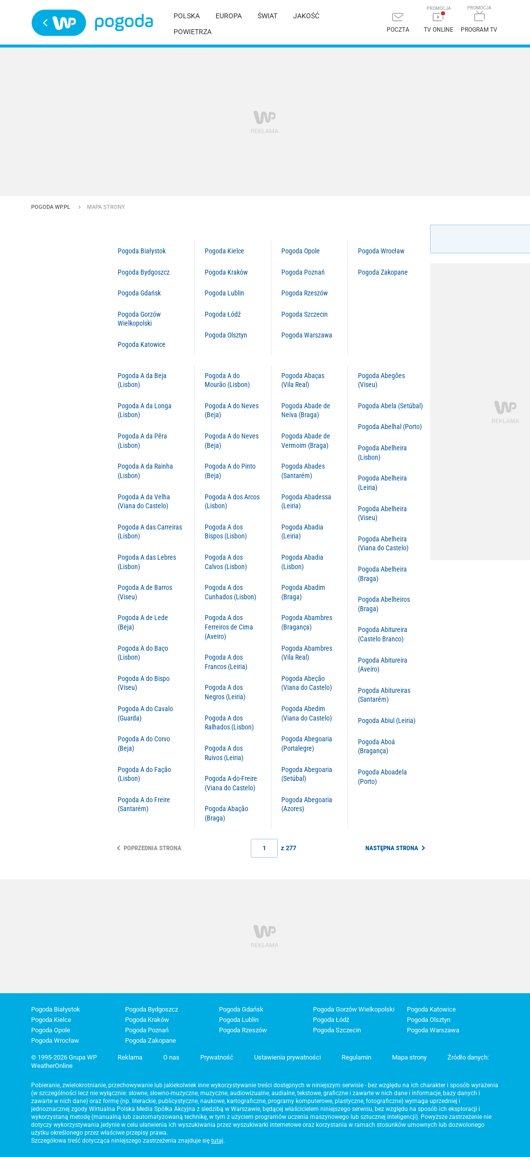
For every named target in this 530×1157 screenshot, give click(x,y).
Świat (267, 16)
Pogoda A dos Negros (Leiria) (225, 692)
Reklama (130, 1057)
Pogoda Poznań (303, 272)
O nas (171, 1057)
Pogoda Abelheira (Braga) (382, 573)
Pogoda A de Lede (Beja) (143, 622)
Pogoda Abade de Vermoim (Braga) (305, 440)
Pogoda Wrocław (381, 251)
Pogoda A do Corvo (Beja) (144, 743)
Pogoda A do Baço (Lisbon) (143, 653)
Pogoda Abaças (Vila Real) (302, 380)
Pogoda (124, 22)
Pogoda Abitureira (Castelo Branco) (382, 634)
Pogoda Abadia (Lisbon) (302, 562)
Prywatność (216, 1057)
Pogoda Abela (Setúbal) (390, 406)
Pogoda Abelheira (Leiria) (382, 482)
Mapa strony (409, 1057)
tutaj (217, 1140)
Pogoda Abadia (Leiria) (302, 531)
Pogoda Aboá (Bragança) (376, 746)
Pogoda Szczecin (304, 314)
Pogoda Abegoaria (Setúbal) (306, 774)
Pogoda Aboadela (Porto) (382, 776)
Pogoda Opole (300, 251)
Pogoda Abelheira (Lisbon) (382, 452)
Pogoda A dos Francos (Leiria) (226, 662)
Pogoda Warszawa (306, 335)
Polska (187, 16)
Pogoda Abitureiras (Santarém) (384, 695)
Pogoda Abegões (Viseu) (381, 380)
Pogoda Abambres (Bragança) (306, 622)
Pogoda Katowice (142, 344)
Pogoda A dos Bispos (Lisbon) (226, 531)
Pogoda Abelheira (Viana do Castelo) (383, 543)
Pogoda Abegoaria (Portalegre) (306, 743)
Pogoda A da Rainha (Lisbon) (145, 471)
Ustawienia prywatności (287, 1057)
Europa (229, 16)
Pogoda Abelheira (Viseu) (382, 513)
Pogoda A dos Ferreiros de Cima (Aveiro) (229, 627)
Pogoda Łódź (223, 314)
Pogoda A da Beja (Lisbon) (142, 380)
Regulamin (356, 1057)
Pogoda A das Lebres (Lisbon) (147, 562)
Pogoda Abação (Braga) (226, 813)
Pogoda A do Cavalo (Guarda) (145, 713)
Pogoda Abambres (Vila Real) (306, 653)
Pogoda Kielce (224, 251)
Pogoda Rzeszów (304, 293)
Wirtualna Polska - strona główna (59, 22)
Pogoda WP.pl (51, 207)
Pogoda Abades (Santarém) (303, 471)
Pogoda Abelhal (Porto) (390, 427)
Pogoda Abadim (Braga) (303, 592)
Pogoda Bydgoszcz (144, 272)
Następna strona (391, 848)
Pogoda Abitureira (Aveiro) (382, 665)
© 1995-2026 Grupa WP (64, 1057)
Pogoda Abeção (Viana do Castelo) (306, 683)
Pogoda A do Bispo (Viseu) (144, 683)
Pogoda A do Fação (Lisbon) (144, 774)
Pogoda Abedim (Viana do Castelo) (306, 713)
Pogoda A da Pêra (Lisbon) (142, 440)
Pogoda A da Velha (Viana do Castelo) (144, 501)
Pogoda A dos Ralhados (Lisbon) (229, 722)
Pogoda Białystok (142, 251)
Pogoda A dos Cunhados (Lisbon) (230, 592)
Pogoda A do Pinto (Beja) (230, 471)
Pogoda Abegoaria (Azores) (306, 804)
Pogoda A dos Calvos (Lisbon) (226, 562)
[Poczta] (398, 23)
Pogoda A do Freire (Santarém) (144, 804)
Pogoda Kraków (226, 272)
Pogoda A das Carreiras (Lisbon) (150, 531)
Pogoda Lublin (224, 293)
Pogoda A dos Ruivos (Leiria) (224, 753)
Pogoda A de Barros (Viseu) (145, 592)
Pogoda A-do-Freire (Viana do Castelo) (231, 783)
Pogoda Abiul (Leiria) (386, 720)
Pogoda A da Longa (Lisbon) (145, 410)
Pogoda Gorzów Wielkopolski (139, 319)
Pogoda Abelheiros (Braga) (384, 604)
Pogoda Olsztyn (226, 335)
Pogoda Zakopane (383, 272)
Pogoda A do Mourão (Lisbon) (227, 380)
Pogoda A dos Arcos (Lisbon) (232, 501)
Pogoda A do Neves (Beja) (232, 410)
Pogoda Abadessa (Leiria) (306, 501)
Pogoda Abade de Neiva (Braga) (305, 410)
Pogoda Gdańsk (139, 293)
